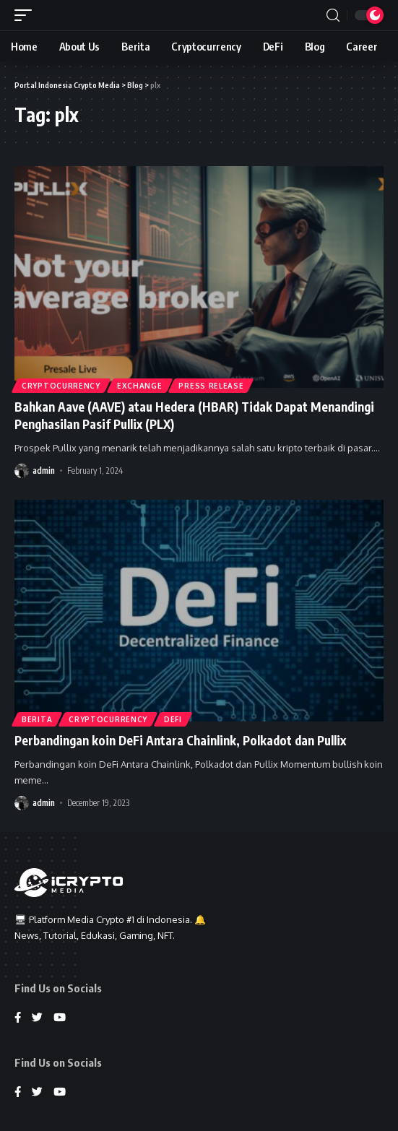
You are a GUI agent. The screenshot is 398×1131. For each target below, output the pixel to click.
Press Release (210, 385)
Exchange (140, 385)
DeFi (173, 719)
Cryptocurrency (61, 385)
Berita (37, 719)
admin (44, 470)
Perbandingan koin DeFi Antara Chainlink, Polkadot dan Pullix (180, 740)
